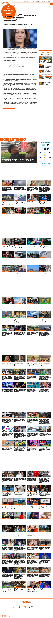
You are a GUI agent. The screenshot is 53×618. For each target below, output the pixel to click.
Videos (49, 3)
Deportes (43, 3)
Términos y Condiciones (6, 616)
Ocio (46, 3)
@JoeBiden (18, 64)
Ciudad (33, 3)
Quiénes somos (4, 615)
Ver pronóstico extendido (45, 163)
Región (36, 3)
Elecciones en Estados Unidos (9, 108)
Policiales (39, 3)
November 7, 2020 (22, 66)
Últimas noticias (28, 3)
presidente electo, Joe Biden (28, 53)
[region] (26, 9)
